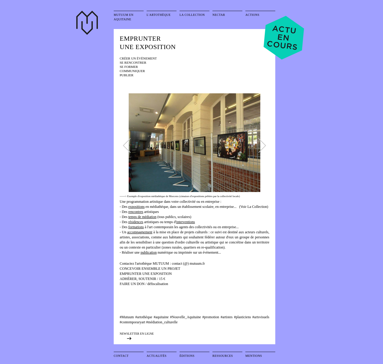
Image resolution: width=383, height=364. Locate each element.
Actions (252, 14)
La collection (192, 14)
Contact (121, 355)
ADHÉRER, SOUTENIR (138, 279)
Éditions (187, 355)
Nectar (218, 14)
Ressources (222, 355)
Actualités (157, 355)
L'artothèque (159, 14)
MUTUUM (161, 263)
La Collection (257, 207)
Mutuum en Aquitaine (123, 17)
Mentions (253, 355)
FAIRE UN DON (132, 284)
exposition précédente (137, 338)
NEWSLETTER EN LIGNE (137, 333)
